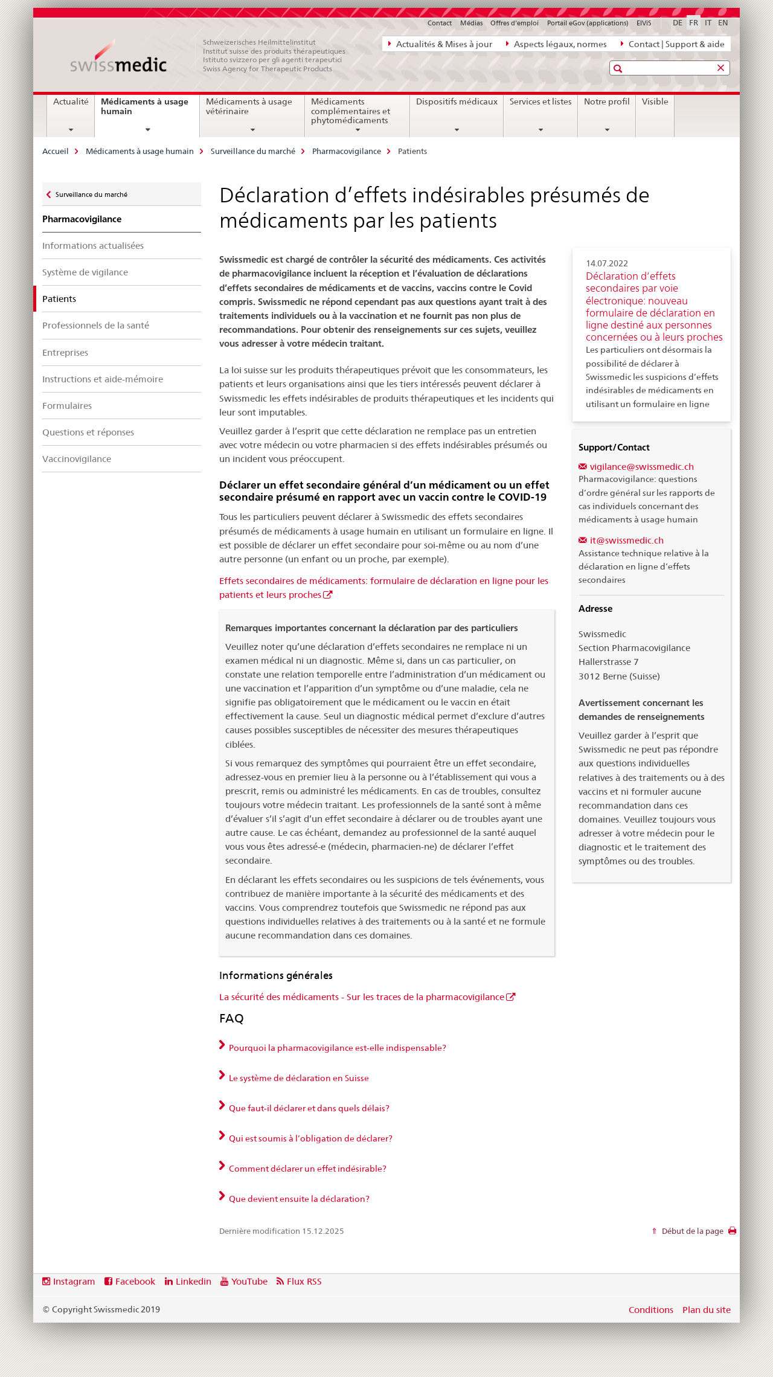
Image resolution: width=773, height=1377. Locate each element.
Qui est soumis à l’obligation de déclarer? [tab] (310, 1138)
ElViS (644, 23)
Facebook (135, 1281)
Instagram (74, 1281)
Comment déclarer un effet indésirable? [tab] (306, 1168)
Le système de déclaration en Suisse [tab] (298, 1078)
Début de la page (691, 1231)
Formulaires (67, 405)
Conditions (651, 1309)
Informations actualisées (93, 245)
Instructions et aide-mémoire (102, 379)
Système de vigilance (85, 272)
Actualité (71, 101)
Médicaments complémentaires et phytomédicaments (350, 111)
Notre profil (607, 101)
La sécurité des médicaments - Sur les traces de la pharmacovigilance (361, 997)
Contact (440, 23)
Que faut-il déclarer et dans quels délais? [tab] (308, 1108)
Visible (655, 101)
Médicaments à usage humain (144, 111)
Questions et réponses (88, 432)
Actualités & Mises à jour (440, 43)
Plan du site (706, 1309)
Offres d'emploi (514, 23)
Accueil (55, 151)
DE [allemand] (677, 22)
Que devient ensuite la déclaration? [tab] (298, 1199)
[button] (619, 68)
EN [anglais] (723, 22)
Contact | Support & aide (673, 43)
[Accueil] (214, 55)
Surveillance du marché (253, 151)
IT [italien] (708, 22)
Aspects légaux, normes (556, 43)
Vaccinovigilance (76, 458)
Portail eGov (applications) (588, 23)
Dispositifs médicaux (457, 101)
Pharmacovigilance (346, 151)
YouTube (249, 1281)
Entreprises (65, 352)
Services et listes (541, 101)
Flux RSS (304, 1281)
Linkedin (193, 1281)
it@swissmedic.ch (627, 540)
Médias (471, 23)
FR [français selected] (693, 22)
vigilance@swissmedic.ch (642, 466)
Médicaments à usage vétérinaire (249, 106)
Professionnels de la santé (95, 325)
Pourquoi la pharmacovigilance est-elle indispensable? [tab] (336, 1048)
